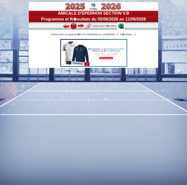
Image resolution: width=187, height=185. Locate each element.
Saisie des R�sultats (101, 26)
